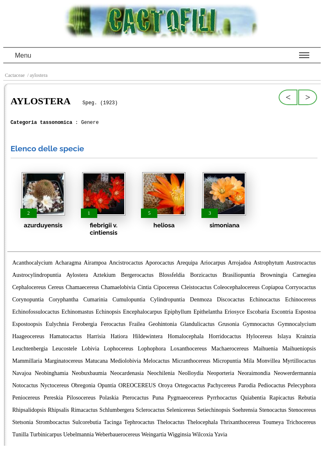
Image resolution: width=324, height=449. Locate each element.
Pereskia (53, 398)
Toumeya (273, 422)
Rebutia (307, 398)
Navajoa (21, 373)
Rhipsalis (58, 410)
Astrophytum (268, 263)
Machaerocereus (230, 349)
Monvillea (268, 361)
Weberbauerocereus (117, 434)
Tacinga (113, 422)
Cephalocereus (29, 287)
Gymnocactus (258, 324)
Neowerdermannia (295, 373)
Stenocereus (302, 410)
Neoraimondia (253, 373)
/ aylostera (37, 75)
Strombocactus (53, 422)
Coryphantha (63, 299)
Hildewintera (148, 336)
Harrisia (96, 336)
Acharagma (68, 263)
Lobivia (90, 349)
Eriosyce (234, 312)
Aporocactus (159, 263)
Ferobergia (84, 324)
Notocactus (25, 385)
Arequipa (187, 263)
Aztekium (104, 275)
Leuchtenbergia (30, 349)
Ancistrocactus (126, 263)
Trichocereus (301, 422)
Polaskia (108, 398)
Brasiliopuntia (239, 275)
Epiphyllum (177, 312)
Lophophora (151, 349)
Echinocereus (300, 299)
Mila (249, 361)
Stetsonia (22, 422)
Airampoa (95, 263)
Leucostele (64, 349)
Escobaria (258, 312)
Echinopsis (108, 312)
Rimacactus (84, 410)
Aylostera (77, 275)
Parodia (247, 385)
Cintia (145, 287)
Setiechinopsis (213, 410)
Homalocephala (185, 336)
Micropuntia (227, 361)
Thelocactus (171, 422)
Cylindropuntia (167, 299)
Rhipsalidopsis (29, 410)
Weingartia (153, 434)
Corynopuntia (28, 299)
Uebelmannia (78, 434)
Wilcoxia (202, 434)
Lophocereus (118, 349)
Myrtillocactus (299, 361)
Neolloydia (190, 373)
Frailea (137, 324)
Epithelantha (207, 312)
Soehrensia (244, 410)
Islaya (284, 336)
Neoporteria (220, 373)
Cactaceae (15, 75)
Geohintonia (162, 324)
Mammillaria (27, 361)
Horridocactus (225, 336)
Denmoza (201, 299)
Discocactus (231, 299)
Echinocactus (265, 299)
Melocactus (156, 361)
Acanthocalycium (32, 263)
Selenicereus (181, 410)
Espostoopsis (27, 324)
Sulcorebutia (86, 422)
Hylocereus (259, 336)
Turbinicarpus (46, 434)
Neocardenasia (126, 373)
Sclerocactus (150, 410)
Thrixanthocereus (240, 422)
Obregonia (83, 385)
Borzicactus (203, 275)
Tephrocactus (139, 422)
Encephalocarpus (142, 312)
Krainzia (306, 336)
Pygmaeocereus (185, 398)
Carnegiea (304, 275)
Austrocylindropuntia (36, 275)
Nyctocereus (54, 385)
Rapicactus (281, 398)
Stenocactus (272, 410)
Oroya (165, 385)
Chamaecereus (82, 287)
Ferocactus (113, 324)
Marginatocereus (64, 361)
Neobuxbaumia (89, 373)
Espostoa (305, 312)
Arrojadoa (239, 263)
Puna (158, 398)
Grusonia (228, 324)
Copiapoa (272, 287)
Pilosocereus (81, 398)
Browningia (273, 275)
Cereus (56, 287)
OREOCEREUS (137, 385)
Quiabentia (253, 398)
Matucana (96, 361)
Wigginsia (179, 434)
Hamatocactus (65, 336)
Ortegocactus (190, 385)
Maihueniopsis (299, 349)
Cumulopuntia (128, 299)
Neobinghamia (51, 373)
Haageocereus (28, 336)
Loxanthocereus (188, 349)
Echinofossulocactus (35, 312)
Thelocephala (202, 422)
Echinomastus (77, 312)
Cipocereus (166, 287)
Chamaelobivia (118, 287)
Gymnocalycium (297, 324)
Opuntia (107, 385)
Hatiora (118, 336)
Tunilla (20, 434)
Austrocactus (301, 263)
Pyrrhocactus (222, 398)
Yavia (220, 434)
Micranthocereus (191, 361)
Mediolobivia (125, 361)
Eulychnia (57, 324)
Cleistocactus (196, 287)
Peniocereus (26, 398)
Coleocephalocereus (237, 287)
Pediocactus (271, 385)
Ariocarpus (213, 263)
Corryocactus (300, 287)
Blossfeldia (172, 275)
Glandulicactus (197, 324)
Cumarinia (95, 299)
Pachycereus (221, 385)
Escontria (282, 312)
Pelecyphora (302, 385)
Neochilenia (161, 373)
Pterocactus (135, 398)
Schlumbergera (116, 410)
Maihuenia (265, 349)
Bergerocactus (137, 275)
